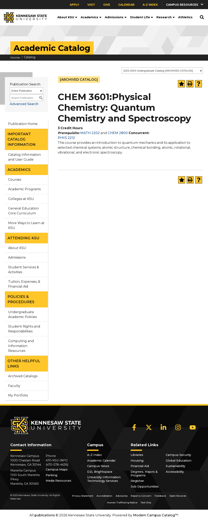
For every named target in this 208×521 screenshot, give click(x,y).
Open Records (177, 495)
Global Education (178, 460)
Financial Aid (140, 466)
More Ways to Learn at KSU (26, 225)
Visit (91, 4)
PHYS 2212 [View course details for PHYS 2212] (66, 138)
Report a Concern (141, 495)
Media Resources (58, 480)
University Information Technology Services (104, 479)
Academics (91, 17)
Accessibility (175, 472)
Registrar (137, 481)
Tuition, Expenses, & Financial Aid (24, 284)
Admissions (116, 17)
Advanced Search (24, 104)
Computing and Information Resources (21, 346)
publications (45, 515)
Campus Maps (57, 469)
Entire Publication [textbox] (21, 90)
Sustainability (175, 466)
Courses (14, 180)
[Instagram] (178, 427)
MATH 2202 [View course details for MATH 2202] (90, 133)
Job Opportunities (145, 486)
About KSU (67, 17)
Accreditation (104, 495)
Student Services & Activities (23, 269)
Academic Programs (24, 189)
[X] (149, 427)
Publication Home (23, 124)
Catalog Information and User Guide (24, 157)
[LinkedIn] (163, 427)
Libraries (137, 455)
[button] (185, 4)
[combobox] (162, 70)
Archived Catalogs (22, 376)
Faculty (14, 386)
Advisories (122, 495)
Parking (51, 475)
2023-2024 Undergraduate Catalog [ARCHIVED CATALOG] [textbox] (158, 70)
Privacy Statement (82, 495)
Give (106, 4)
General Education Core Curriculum (23, 210)
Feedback (160, 495)
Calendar (126, 4)
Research (165, 17)
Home (15, 57)
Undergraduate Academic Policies (22, 314)
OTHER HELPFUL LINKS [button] (24, 363)
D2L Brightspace (99, 472)
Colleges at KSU (21, 199)
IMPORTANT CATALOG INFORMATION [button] (22, 139)
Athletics (185, 17)
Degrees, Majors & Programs (144, 473)
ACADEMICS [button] (19, 170)
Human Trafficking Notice (122, 502)
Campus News (98, 466)
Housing (137, 460)
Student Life (141, 17)
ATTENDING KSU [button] (23, 238)
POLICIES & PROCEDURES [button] (21, 299)
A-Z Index (150, 4)
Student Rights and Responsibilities (24, 328)
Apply (74, 4)
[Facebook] (134, 427)
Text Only (146, 502)
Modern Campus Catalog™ (155, 515)
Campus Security (178, 455)
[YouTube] (193, 427)
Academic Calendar (101, 460)
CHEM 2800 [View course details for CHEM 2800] (118, 133)
